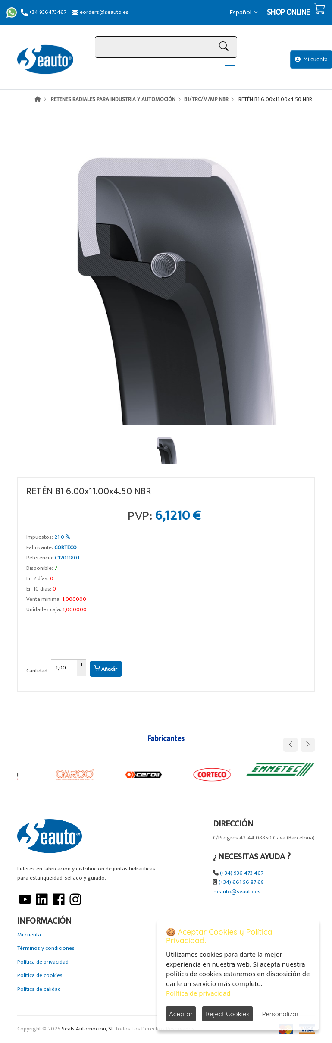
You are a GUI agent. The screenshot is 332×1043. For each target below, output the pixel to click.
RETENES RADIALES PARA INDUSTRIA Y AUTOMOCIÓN (113, 99)
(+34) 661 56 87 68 (241, 882)
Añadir (105, 669)
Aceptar (181, 1014)
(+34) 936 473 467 (241, 873)
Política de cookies (40, 975)
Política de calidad (39, 989)
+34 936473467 (43, 12)
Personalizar (280, 1014)
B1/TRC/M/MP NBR (206, 99)
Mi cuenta (311, 59)
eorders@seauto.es (100, 12)
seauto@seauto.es (237, 891)
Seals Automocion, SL (88, 1029)
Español (244, 12)
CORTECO (65, 547)
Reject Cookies (227, 1014)
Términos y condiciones (46, 948)
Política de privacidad (43, 962)
